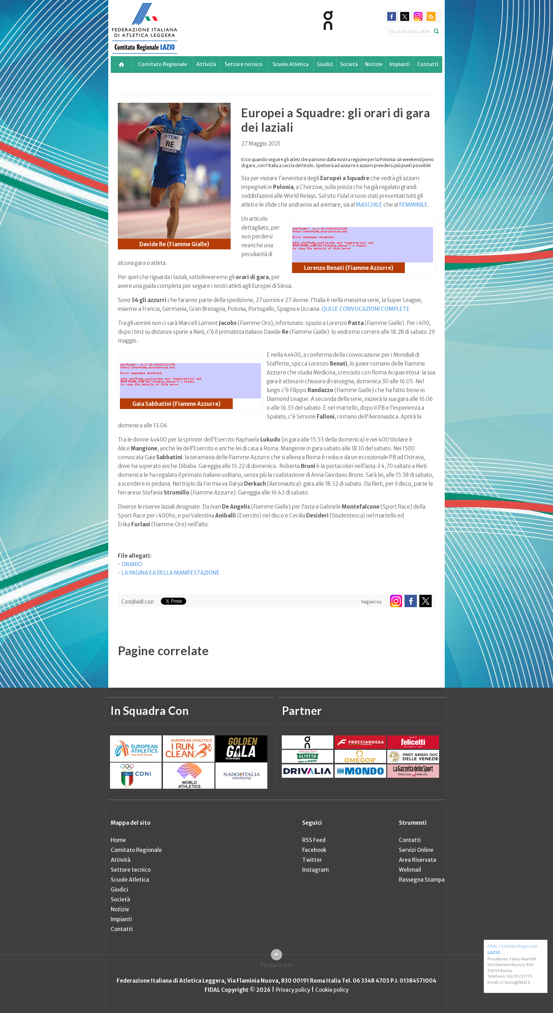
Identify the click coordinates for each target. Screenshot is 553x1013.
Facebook (314, 850)
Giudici (325, 64)
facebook (391, 16)
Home (118, 840)
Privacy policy (293, 990)
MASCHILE (369, 204)
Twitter (312, 860)
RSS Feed (314, 840)
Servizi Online (416, 850)
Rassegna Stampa (422, 879)
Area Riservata (417, 860)
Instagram (315, 869)
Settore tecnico (243, 64)
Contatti (427, 64)
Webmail (410, 869)
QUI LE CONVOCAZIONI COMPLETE (366, 309)
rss (431, 16)
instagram (418, 16)
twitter (404, 16)
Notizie (373, 64)
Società (349, 64)
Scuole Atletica (291, 64)
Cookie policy (331, 990)
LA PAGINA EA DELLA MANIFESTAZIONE (171, 572)
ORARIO (132, 564)
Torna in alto (277, 965)
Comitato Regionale (162, 64)
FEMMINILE (413, 204)
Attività (206, 64)
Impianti (399, 64)
